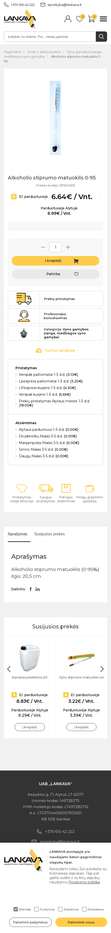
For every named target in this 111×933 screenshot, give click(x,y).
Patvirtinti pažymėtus (30, 922)
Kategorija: (66, 333)
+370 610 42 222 (19, 4)
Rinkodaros (93, 909)
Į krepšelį (53, 260)
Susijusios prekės (49, 534)
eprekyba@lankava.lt (61, 5)
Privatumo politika (84, 882)
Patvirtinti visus (81, 922)
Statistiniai (68, 909)
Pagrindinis (12, 52)
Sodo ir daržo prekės (44, 52)
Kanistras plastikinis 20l (29, 677)
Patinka (53, 274)
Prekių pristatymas (59, 299)
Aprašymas (17, 534)
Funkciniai (44, 909)
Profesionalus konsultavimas (55, 316)
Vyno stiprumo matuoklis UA (81, 677)
